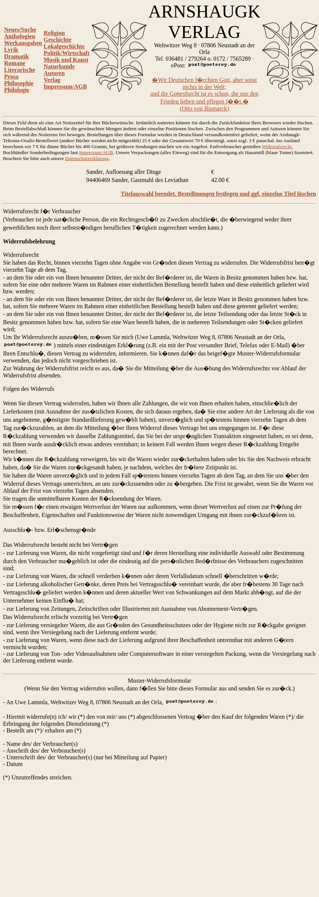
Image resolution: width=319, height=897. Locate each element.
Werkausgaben (23, 43)
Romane (14, 63)
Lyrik (11, 50)
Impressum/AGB (65, 86)
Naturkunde (59, 66)
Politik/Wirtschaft (66, 53)
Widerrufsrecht (276, 146)
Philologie (16, 90)
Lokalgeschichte (64, 46)
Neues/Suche (20, 29)
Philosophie (19, 83)
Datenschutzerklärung (87, 158)
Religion (54, 33)
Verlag (52, 80)
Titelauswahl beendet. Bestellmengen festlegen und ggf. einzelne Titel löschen (218, 194)
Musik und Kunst (66, 60)
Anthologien (19, 36)
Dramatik (16, 56)
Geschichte (57, 39)
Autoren (54, 73)
